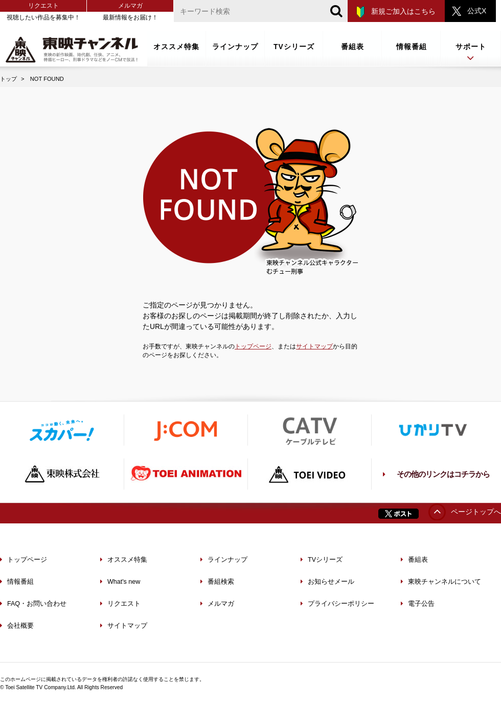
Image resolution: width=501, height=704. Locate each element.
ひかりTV (433, 430)
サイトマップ (314, 346)
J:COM (185, 430)
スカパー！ (62, 430)
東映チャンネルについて (441, 581)
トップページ (253, 346)
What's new (120, 581)
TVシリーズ (294, 46)
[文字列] (261, 11)
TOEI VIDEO (309, 474)
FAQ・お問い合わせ (33, 603)
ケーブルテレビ (309, 430)
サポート (470, 52)
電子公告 (418, 603)
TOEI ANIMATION (185, 474)
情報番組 (411, 46)
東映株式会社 (62, 474)
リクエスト (43, 5)
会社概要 (17, 625)
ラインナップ (235, 46)
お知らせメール (327, 581)
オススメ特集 (176, 46)
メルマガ (130, 5)
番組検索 (217, 581)
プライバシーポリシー (337, 603)
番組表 (352, 46)
